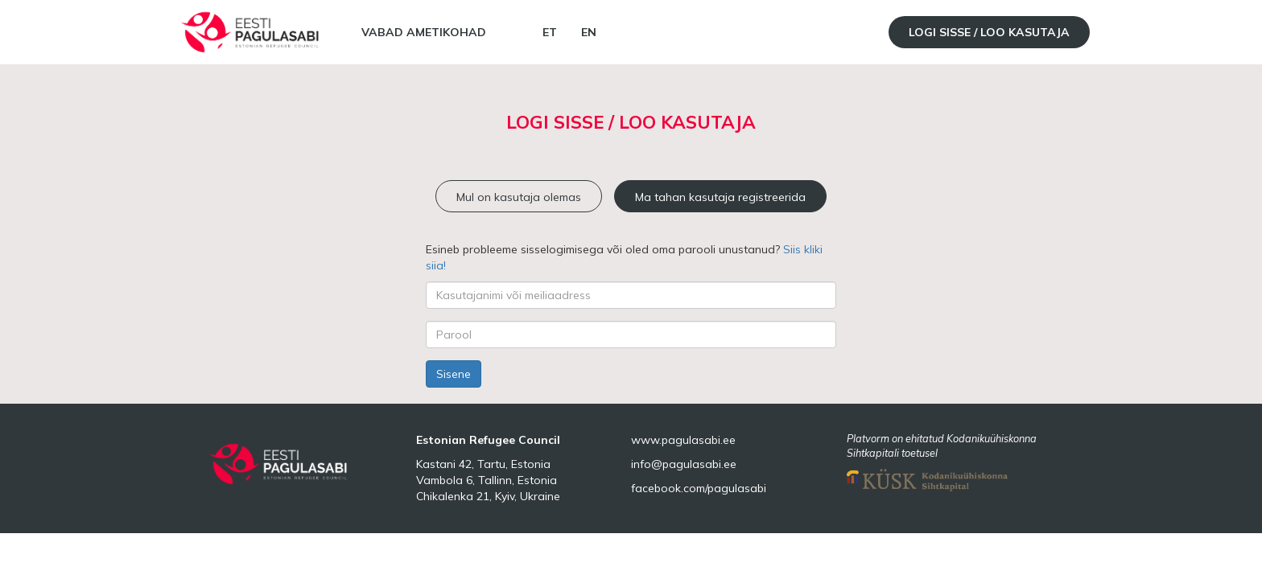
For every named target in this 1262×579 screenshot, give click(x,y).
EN (588, 32)
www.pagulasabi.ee (683, 440)
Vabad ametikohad (423, 32)
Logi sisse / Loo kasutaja (989, 32)
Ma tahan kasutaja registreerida (720, 197)
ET (549, 32)
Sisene (453, 374)
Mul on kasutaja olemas (518, 197)
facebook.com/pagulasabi (698, 488)
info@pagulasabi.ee (683, 464)
